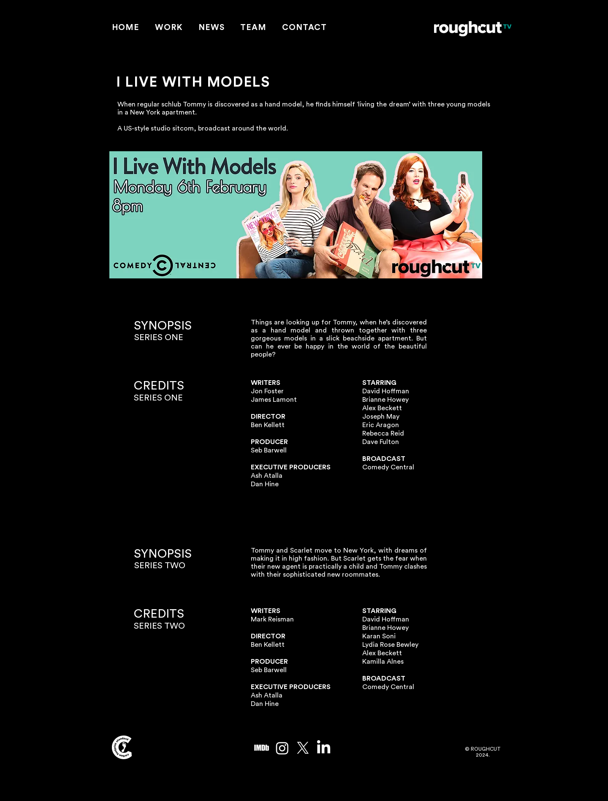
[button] (169, 28)
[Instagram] (282, 748)
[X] (303, 748)
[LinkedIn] (323, 748)
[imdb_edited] (261, 748)
